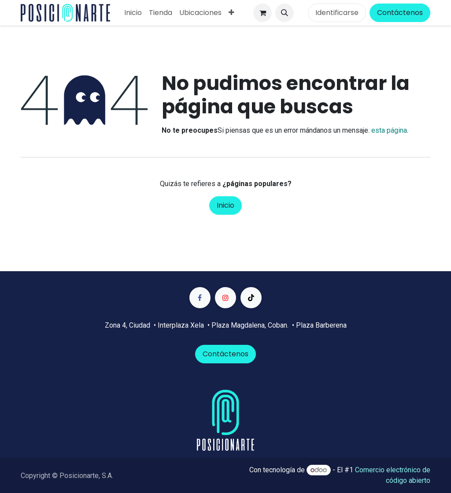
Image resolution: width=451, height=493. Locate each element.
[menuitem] (133, 13)
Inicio (225, 205)
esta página (389, 130)
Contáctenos (400, 12)
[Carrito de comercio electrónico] (262, 13)
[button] (284, 13)
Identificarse (337, 12)
